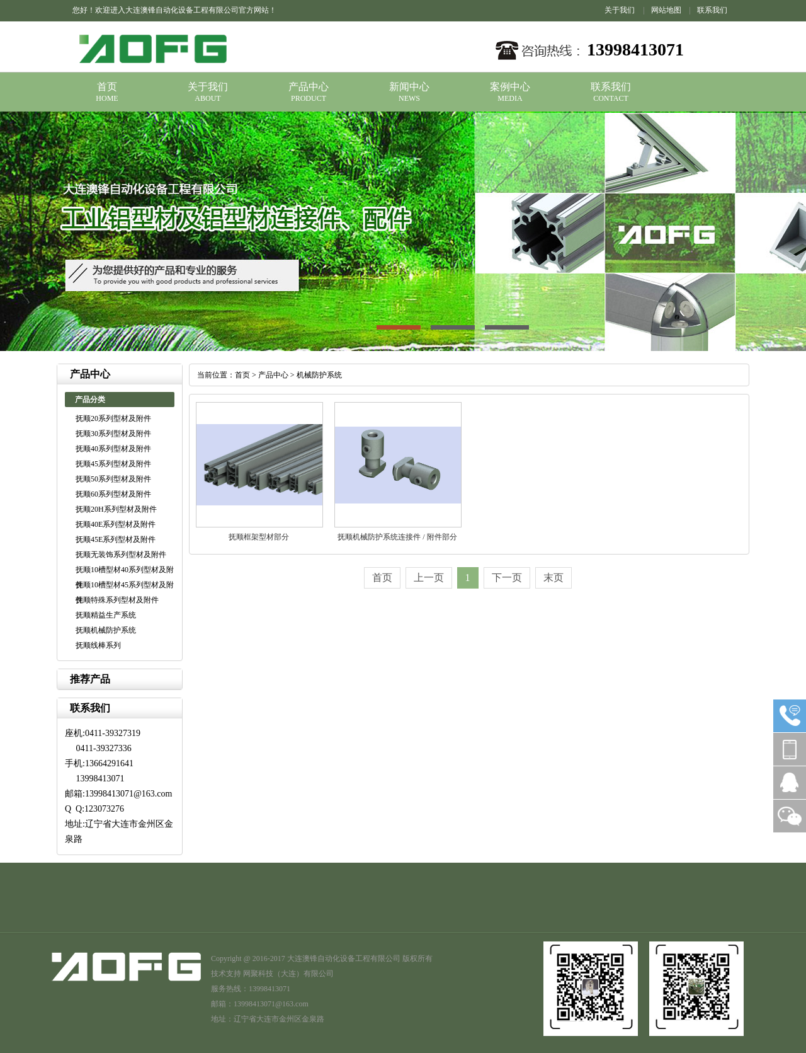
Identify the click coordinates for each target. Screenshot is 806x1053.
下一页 (507, 577)
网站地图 (666, 10)
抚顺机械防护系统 (106, 630)
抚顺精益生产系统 (106, 615)
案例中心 (510, 86)
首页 (107, 86)
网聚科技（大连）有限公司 (288, 973)
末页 (553, 577)
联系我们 (712, 10)
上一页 (429, 577)
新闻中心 (409, 86)
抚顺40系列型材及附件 (113, 448)
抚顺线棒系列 (98, 645)
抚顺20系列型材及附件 (113, 418)
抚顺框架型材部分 (259, 536)
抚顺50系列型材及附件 (113, 479)
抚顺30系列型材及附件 (113, 433)
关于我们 (619, 10)
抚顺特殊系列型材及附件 (117, 600)
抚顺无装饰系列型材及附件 (121, 554)
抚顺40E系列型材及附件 (116, 524)
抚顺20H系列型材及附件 (116, 509)
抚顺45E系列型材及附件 (116, 539)
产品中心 (308, 86)
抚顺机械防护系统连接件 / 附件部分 (397, 536)
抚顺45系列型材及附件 (113, 463)
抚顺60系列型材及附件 (113, 494)
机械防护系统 (319, 375)
